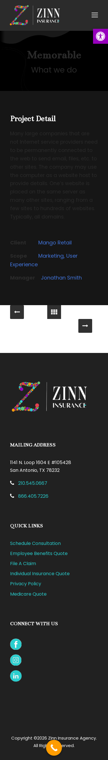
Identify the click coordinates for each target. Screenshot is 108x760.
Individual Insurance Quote (40, 573)
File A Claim (23, 563)
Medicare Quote (28, 594)
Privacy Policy (25, 583)
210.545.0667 (32, 483)
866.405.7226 (33, 496)
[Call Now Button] (54, 748)
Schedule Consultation (35, 543)
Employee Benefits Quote (39, 553)
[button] (100, 36)
